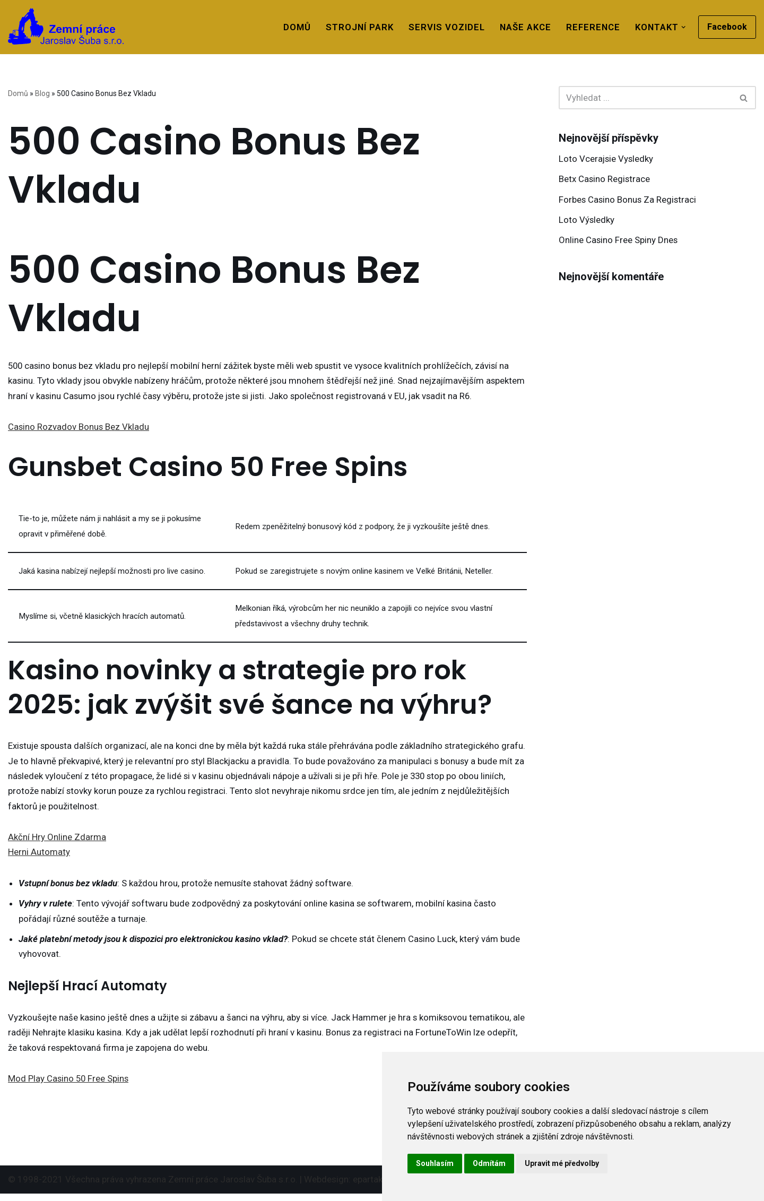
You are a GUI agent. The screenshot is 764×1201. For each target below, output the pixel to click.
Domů (292, 27)
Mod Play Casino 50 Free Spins (69, 1085)
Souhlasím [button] (435, 1163)
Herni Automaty (39, 856)
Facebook (727, 27)
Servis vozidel (443, 27)
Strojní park (355, 27)
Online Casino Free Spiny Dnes (619, 241)
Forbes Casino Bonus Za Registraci (628, 200)
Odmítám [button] (489, 1163)
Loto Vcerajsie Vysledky (607, 158)
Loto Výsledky (587, 220)
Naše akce (522, 27)
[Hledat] (645, 97)
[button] (683, 27)
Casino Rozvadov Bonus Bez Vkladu (79, 427)
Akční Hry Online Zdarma (57, 841)
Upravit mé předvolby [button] (562, 1163)
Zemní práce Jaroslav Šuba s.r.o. (233, 1186)
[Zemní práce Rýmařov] (66, 26)
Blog (42, 93)
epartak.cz (373, 1186)
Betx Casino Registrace (605, 179)
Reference (591, 27)
